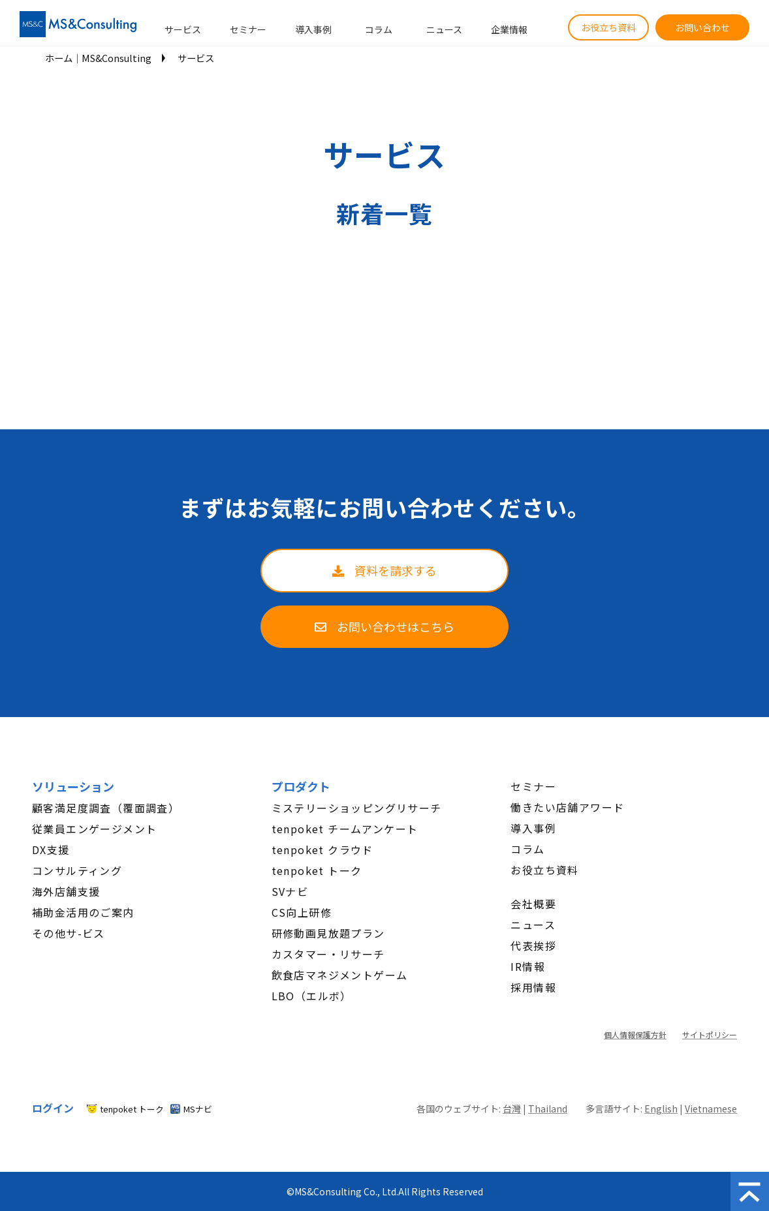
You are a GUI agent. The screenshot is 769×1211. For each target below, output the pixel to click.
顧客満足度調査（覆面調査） (106, 808)
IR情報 (527, 966)
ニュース (444, 29)
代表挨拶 (533, 945)
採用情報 (533, 987)
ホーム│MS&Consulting (98, 58)
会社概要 (533, 904)
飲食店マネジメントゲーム (340, 975)
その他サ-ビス (68, 933)
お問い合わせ (702, 27)
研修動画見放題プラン (328, 933)
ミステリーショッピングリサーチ (357, 808)
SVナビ (290, 891)
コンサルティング (77, 870)
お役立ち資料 (608, 27)
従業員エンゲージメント (94, 828)
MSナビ (197, 1109)
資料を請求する (395, 570)
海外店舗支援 (66, 891)
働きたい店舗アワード (567, 807)
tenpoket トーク (317, 870)
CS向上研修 (302, 912)
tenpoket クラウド (322, 849)
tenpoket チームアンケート (345, 828)
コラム (378, 29)
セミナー (248, 29)
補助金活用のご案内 (83, 912)
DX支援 (51, 849)
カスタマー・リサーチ (328, 954)
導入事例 (313, 29)
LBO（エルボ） (312, 996)
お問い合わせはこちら (395, 626)
